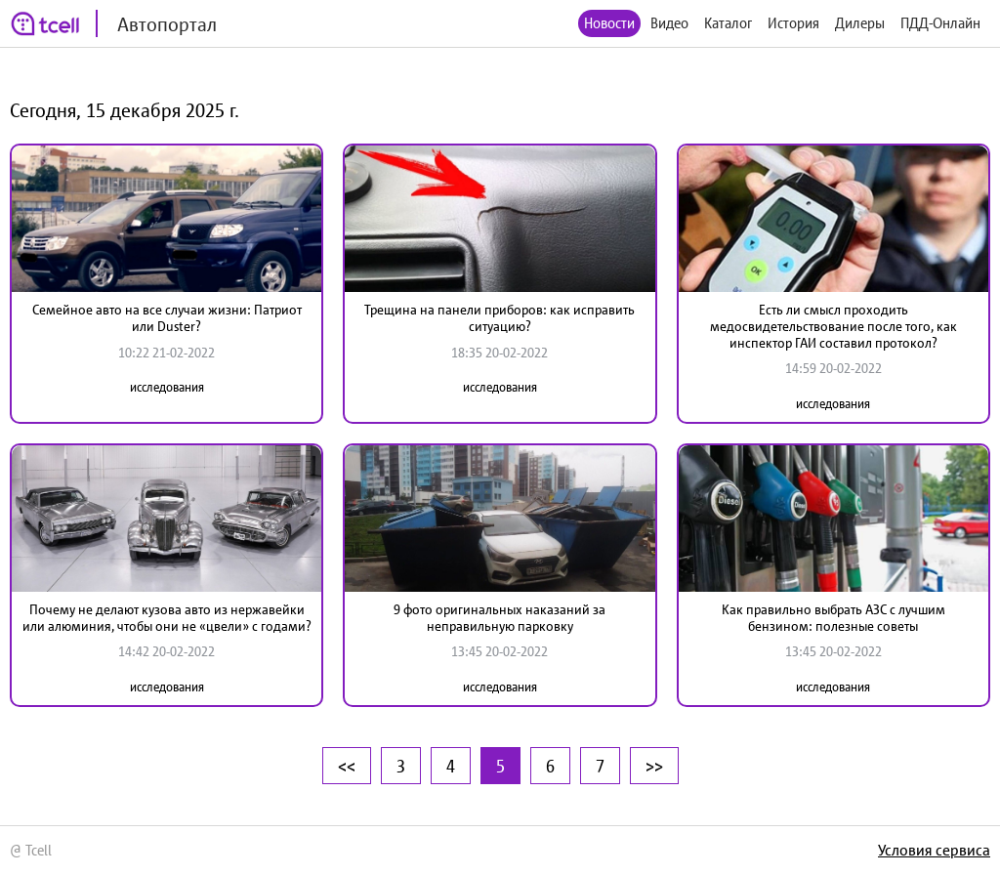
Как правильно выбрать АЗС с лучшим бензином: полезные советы (833, 618)
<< (346, 765)
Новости (609, 23)
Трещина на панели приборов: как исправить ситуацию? (499, 318)
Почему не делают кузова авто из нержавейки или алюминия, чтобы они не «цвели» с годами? (167, 618)
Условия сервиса (934, 849)
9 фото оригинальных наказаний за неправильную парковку (499, 618)
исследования (167, 387)
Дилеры (860, 23)
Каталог (728, 23)
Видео (669, 23)
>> (654, 765)
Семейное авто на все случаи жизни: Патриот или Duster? (167, 318)
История (793, 23)
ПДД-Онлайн (940, 23)
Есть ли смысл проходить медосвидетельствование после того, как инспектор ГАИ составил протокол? (833, 326)
